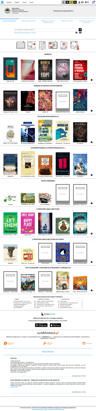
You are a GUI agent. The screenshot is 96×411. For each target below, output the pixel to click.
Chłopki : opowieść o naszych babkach (45, 301)
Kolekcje (33, 32)
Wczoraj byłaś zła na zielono (43, 302)
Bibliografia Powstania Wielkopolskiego (48, 21)
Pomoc (24, 2)
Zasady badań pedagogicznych (20, 304)
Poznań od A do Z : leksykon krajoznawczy (23, 302)
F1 (82, 2)
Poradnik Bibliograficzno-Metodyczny (86, 21)
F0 (79, 2)
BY (75, 2)
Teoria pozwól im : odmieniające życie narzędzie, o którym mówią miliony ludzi (53, 304)
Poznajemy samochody (65, 305)
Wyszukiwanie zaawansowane (22, 32)
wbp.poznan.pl (14, 387)
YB (71, 2)
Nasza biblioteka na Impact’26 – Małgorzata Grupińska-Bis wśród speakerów (34, 380)
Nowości (9, 2)
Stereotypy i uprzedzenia (19, 305)
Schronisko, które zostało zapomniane (45, 305)
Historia (17, 2)
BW (67, 2)
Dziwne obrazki (63, 301)
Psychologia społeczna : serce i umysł (22, 301)
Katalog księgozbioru (9, 21)
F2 (87, 2)
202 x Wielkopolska (18, 307)
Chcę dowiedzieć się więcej (39, 409)
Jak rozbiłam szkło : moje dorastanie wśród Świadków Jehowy (73, 302)
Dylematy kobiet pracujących (66, 304)
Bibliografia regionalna (28, 21)
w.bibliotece (46, 337)
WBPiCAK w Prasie (67, 21)
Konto (31, 2)
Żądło (38, 307)
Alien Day (13, 358)
